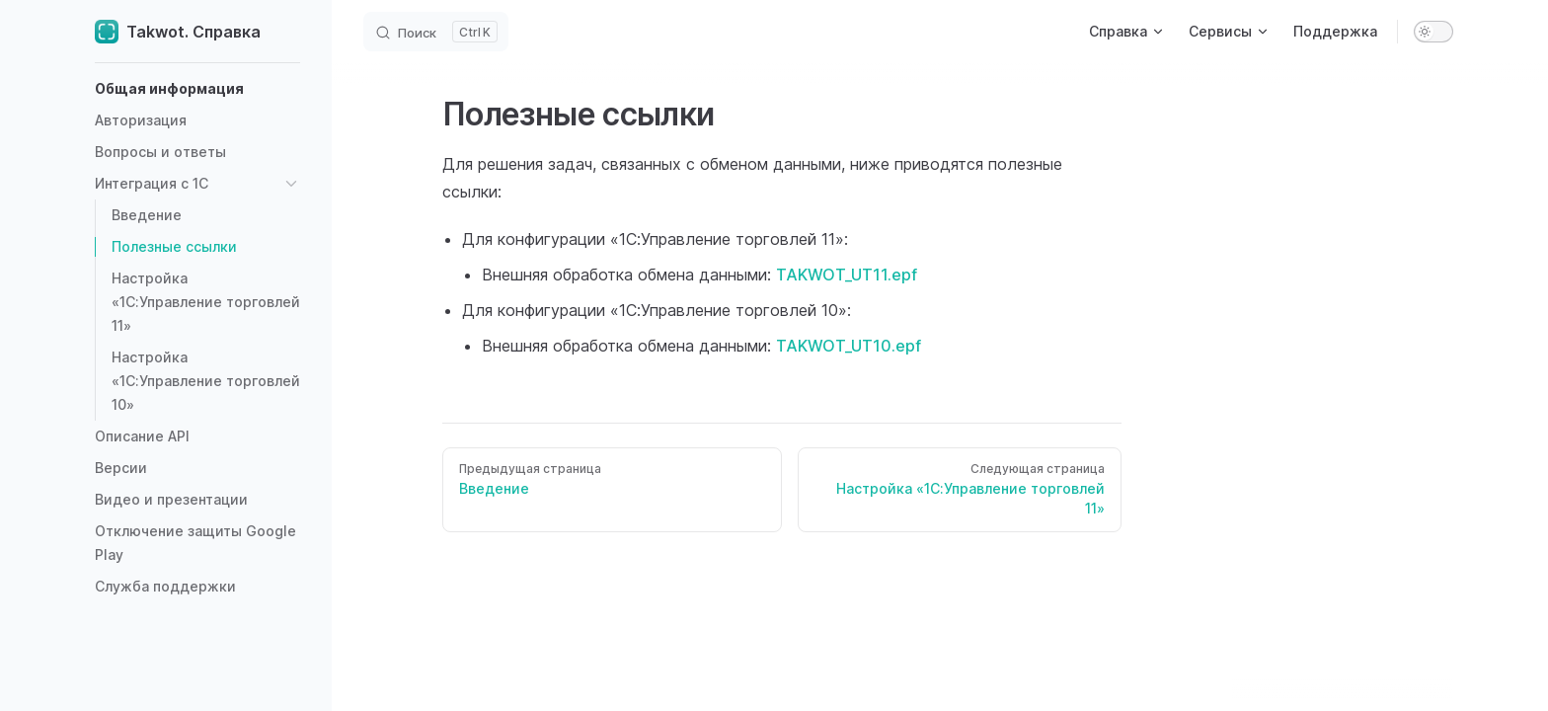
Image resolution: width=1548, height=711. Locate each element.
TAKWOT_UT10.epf (848, 346)
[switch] (1433, 31)
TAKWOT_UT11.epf (846, 274)
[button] (197, 89)
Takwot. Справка (178, 31)
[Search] (435, 31)
